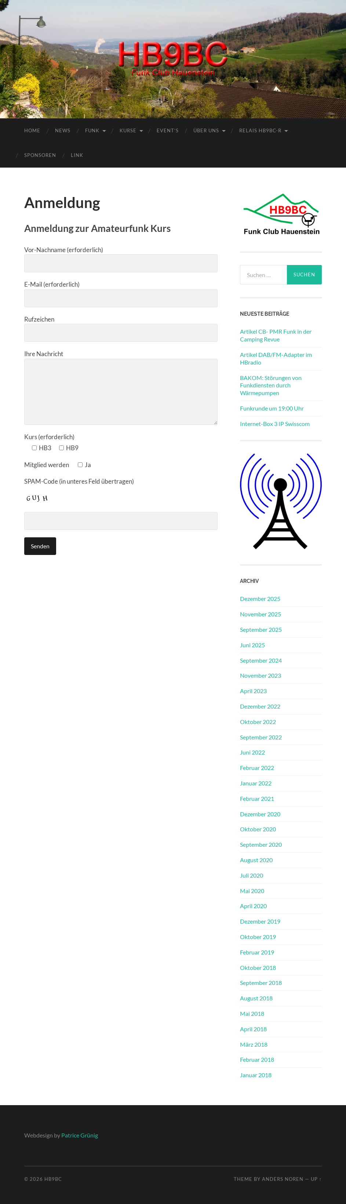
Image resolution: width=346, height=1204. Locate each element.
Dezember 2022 (260, 706)
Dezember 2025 (260, 598)
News (62, 130)
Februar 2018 (257, 1059)
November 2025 (260, 613)
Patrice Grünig (79, 1135)
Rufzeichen (121, 328)
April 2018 (253, 1028)
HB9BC (53, 1179)
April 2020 (253, 905)
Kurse (128, 130)
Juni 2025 (252, 644)
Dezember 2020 (260, 813)
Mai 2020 (252, 890)
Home (32, 130)
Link (77, 155)
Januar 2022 (256, 783)
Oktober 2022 (258, 721)
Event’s (168, 130)
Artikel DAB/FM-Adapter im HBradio (276, 358)
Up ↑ (316, 1179)
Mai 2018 (252, 1013)
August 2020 (256, 859)
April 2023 (253, 690)
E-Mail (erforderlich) (121, 293)
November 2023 (260, 675)
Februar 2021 (257, 798)
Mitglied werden (57, 465)
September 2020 (261, 844)
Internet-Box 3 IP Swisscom (275, 423)
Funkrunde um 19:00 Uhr (272, 408)
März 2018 (253, 1044)
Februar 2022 (257, 767)
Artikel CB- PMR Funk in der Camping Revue (276, 335)
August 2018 (256, 998)
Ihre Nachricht (121, 387)
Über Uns (206, 130)
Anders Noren (282, 1179)
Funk (92, 130)
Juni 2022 (252, 752)
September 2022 (261, 737)
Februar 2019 (257, 952)
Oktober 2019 (258, 936)
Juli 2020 (251, 875)
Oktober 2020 (258, 828)
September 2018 (261, 982)
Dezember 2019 (260, 921)
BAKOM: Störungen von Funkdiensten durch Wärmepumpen (271, 385)
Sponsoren (40, 155)
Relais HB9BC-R (260, 130)
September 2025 (261, 629)
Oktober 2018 (258, 967)
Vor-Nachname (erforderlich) (121, 259)
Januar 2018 (256, 1074)
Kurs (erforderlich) (49, 437)
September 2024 (261, 660)
